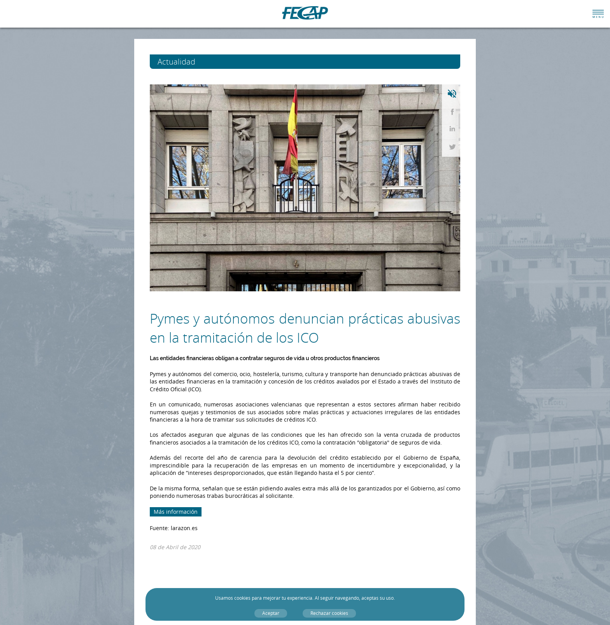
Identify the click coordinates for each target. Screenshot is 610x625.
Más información (176, 511)
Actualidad (191, 61)
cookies (242, 598)
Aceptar (270, 613)
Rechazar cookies (329, 613)
